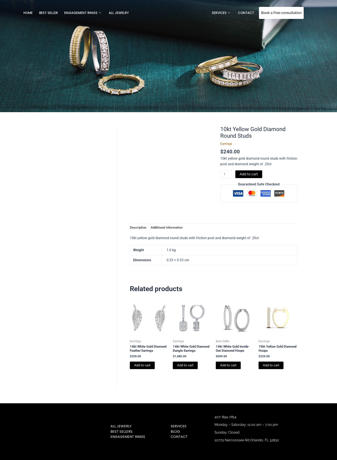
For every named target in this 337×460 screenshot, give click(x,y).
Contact (246, 13)
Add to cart (249, 174)
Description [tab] (138, 228)
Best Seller (48, 13)
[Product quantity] (226, 174)
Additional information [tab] (169, 228)
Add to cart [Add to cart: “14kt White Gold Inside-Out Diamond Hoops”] (229, 367)
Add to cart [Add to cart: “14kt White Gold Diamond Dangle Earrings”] (186, 372)
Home (28, 13)
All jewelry (119, 13)
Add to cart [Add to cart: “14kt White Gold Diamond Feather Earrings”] (143, 372)
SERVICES (221, 13)
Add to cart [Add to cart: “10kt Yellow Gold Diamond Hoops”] (272, 367)
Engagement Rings (82, 13)
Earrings (226, 144)
